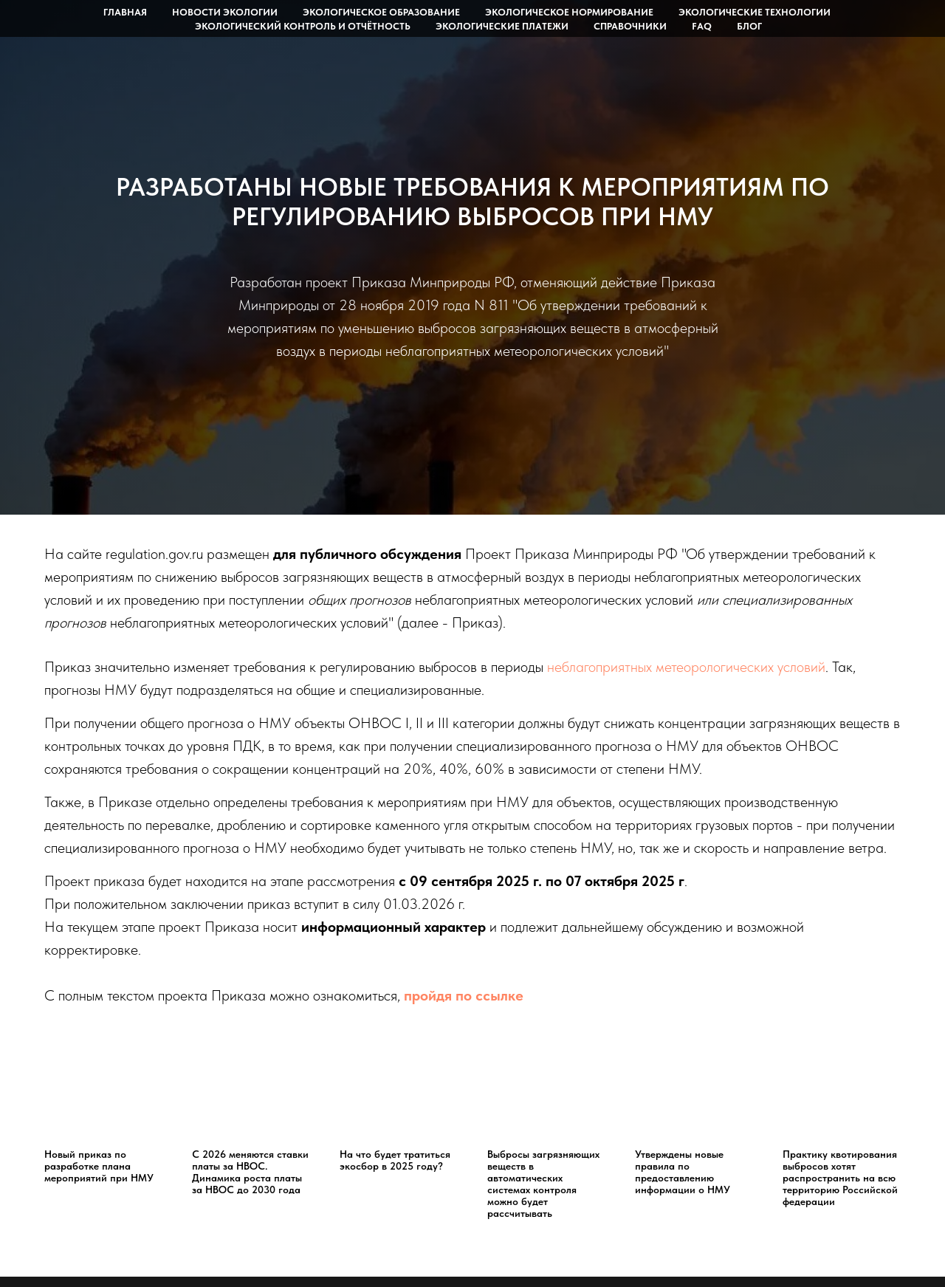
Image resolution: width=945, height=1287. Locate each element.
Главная (125, 12)
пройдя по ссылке (463, 995)
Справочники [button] (630, 26)
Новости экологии (225, 12)
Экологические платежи (502, 26)
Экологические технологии (754, 12)
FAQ (702, 26)
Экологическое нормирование (569, 12)
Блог (749, 26)
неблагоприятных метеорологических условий (686, 667)
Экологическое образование (381, 12)
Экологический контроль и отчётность (302, 26)
